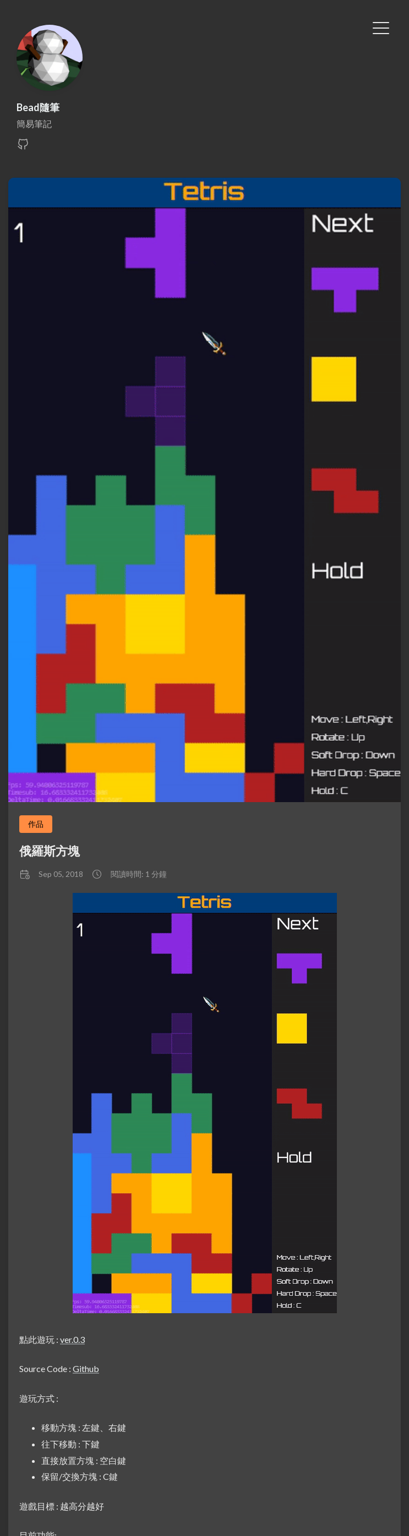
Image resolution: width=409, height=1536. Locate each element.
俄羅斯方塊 (49, 850)
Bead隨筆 (38, 107)
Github (86, 1368)
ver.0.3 (72, 1339)
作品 (35, 824)
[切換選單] (380, 27)
